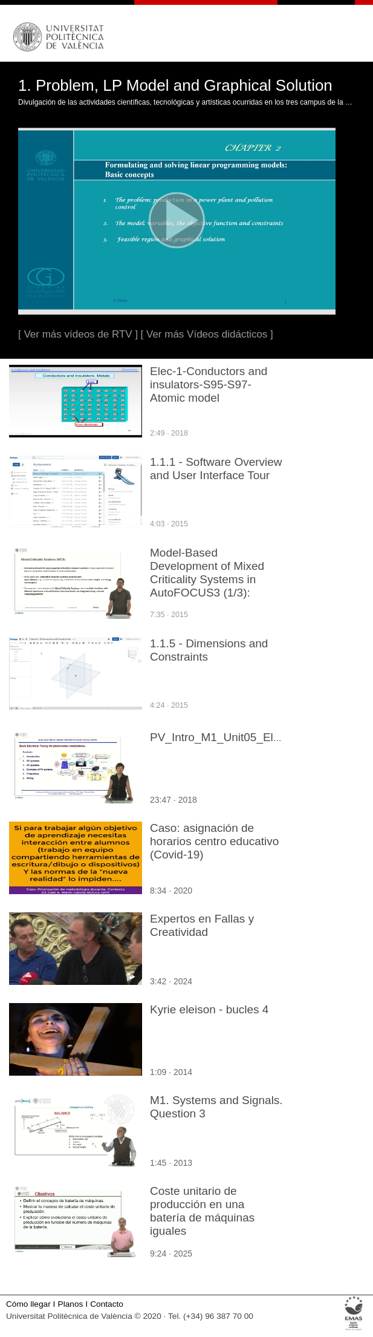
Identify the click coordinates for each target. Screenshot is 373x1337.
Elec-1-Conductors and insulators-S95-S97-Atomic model (208, 384)
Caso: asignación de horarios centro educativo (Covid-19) (214, 841)
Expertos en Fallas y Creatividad (202, 925)
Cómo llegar (28, 1304)
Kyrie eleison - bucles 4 (209, 1009)
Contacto (106, 1304)
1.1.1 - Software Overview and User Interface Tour (216, 469)
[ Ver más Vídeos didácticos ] (207, 334)
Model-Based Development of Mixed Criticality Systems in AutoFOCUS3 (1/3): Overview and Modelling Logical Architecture (211, 586)
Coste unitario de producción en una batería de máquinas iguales (202, 1211)
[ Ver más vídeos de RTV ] (78, 334)
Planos (70, 1304)
